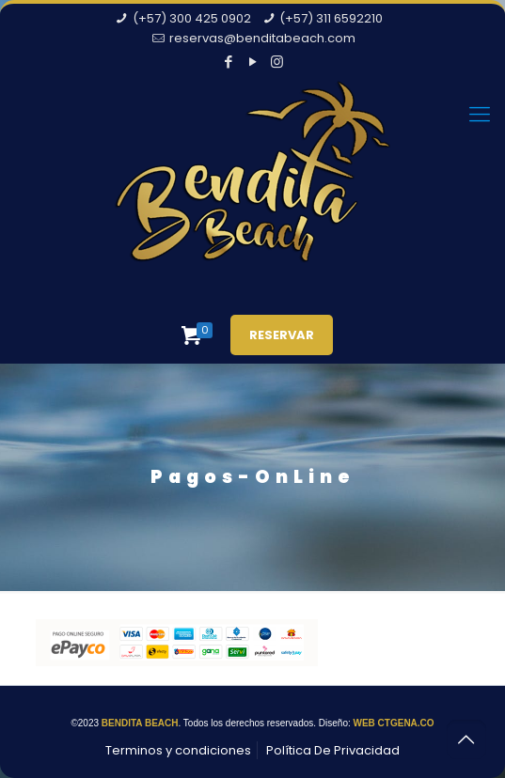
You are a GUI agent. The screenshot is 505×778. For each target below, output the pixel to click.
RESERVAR (281, 335)
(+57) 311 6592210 (331, 18)
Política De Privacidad (333, 750)
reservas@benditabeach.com (262, 38)
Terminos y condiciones (178, 750)
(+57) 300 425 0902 (192, 18)
